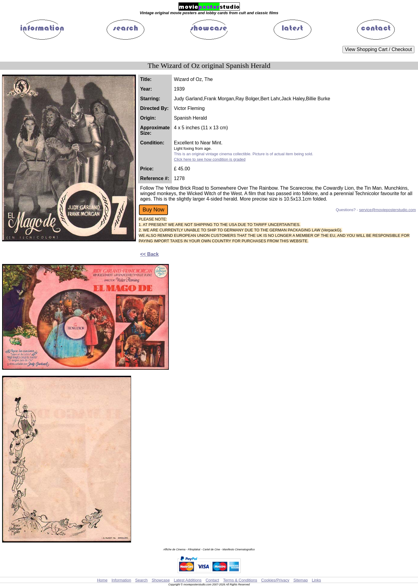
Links (316, 580)
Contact (212, 580)
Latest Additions (187, 580)
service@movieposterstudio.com (387, 210)
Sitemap (300, 580)
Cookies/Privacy (275, 580)
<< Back (149, 254)
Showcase (161, 580)
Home (102, 580)
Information (121, 580)
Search (141, 580)
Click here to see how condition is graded (210, 159)
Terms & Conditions (240, 580)
